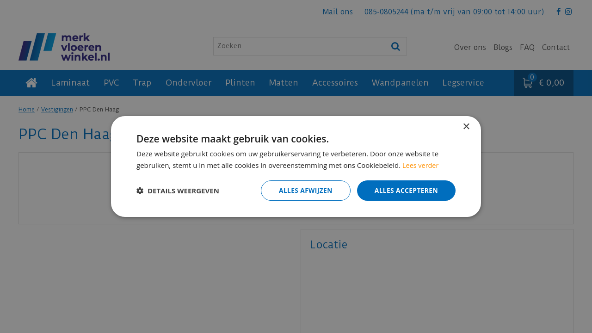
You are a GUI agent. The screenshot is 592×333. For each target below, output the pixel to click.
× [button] (465, 126)
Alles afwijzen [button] (304, 190)
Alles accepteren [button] (405, 190)
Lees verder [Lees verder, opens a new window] (421, 165)
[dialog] (296, 166)
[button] (177, 190)
